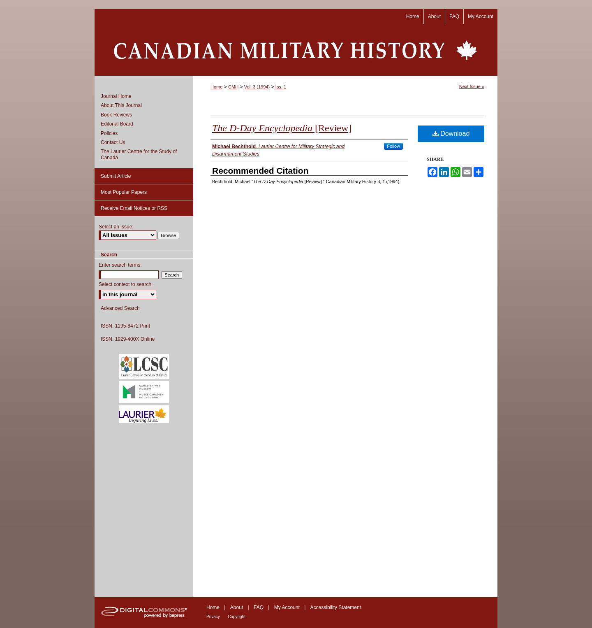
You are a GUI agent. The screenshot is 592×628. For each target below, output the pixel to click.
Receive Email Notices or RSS (134, 208)
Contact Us (113, 142)
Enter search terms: (120, 265)
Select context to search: (126, 284)
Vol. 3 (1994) (257, 86)
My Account (287, 607)
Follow (393, 146)
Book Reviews (116, 115)
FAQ (259, 607)
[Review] (282, 128)
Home (216, 86)
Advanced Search (120, 308)
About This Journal (121, 105)
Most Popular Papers (124, 192)
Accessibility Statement (335, 607)
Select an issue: (116, 227)
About (236, 607)
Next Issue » (471, 86)
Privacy (213, 616)
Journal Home (116, 96)
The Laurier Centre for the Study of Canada (139, 154)
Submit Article (116, 176)
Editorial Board (117, 124)
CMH (233, 86)
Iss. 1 (280, 86)
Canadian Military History (296, 50)
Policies (109, 133)
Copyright (236, 616)
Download (451, 133)
